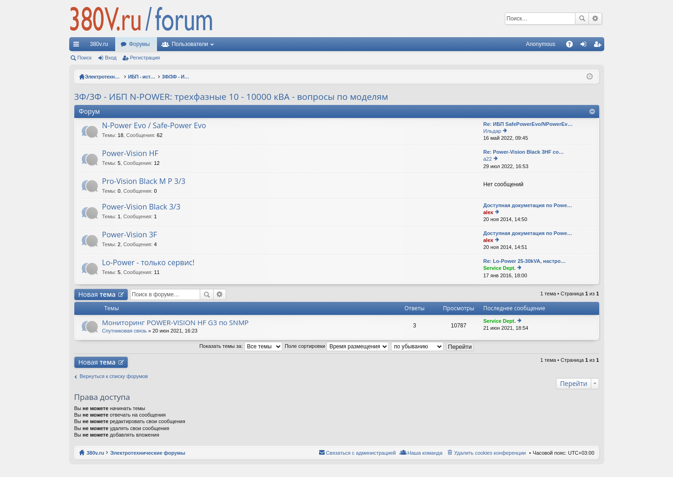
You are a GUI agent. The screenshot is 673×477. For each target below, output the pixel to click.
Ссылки (78, 46)
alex (488, 212)
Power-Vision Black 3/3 (141, 207)
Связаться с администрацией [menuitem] (361, 453)
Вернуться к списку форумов (114, 376)
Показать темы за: (240, 346)
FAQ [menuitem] (572, 46)
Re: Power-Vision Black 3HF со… (524, 152)
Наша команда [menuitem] (424, 453)
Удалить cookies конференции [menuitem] (490, 453)
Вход (111, 57)
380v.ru (99, 44)
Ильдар (493, 131)
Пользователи (190, 44)
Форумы (139, 44)
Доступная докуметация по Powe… (528, 205)
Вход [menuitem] (585, 46)
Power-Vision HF (130, 153)
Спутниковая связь (124, 330)
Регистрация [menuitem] (599, 46)
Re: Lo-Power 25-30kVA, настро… (525, 261)
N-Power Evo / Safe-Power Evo (154, 126)
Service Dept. (500, 268)
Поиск (582, 18)
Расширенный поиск (595, 18)
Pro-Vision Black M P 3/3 (144, 181)
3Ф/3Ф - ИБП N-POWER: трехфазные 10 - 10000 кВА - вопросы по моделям (231, 97)
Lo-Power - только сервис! (148, 263)
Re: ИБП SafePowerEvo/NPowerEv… (528, 124)
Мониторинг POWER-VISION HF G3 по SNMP (175, 322)
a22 (488, 159)
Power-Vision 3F (129, 235)
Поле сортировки (337, 346)
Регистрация (145, 57)
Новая (97, 294)
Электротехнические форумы (147, 453)
